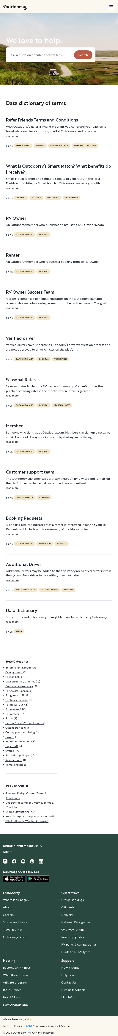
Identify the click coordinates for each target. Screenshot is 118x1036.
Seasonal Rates (21, 379)
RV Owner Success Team (30, 292)
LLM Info (67, 997)
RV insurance (12, 990)
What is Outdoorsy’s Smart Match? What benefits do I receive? (58, 169)
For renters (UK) (15, 714)
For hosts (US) (14, 704)
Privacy (18, 1026)
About (7, 907)
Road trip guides (72, 937)
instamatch (53, 198)
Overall (9, 751)
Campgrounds (14, 672)
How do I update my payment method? (29, 816)
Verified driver (20, 338)
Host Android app (15, 1005)
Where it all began (16, 900)
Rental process (14, 765)
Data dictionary (21, 610)
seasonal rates (62, 405)
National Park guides (75, 922)
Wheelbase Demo (15, 975)
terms (19, 631)
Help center (69, 975)
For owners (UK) (15, 709)
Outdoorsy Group (15, 937)
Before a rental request (19, 667)
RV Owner (16, 218)
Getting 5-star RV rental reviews (24, 723)
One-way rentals (72, 929)
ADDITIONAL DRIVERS (25, 590)
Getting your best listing (20, 732)
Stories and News (15, 922)
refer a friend (23, 146)
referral (40, 146)
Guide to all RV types (75, 952)
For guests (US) (14, 695)
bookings (21, 198)
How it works (70, 967)
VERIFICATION (60, 359)
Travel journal (12, 929)
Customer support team (30, 472)
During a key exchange (19, 686)
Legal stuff (11, 746)
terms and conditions (85, 146)
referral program (59, 146)
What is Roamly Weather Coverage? (26, 821)
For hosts (36, 198)
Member (14, 426)
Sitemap (66, 1026)
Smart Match (71, 198)
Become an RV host (16, 967)
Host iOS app (12, 997)
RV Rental (43, 235)
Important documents (18, 741)
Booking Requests (24, 518)
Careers (8, 914)
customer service (24, 497)
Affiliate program (15, 982)
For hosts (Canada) (16, 700)
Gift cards (67, 907)
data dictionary (24, 235)
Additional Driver (23, 564)
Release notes (13, 760)
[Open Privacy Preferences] (42, 1026)
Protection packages (17, 755)
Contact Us (69, 982)
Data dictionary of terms (20, 681)
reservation (45, 544)
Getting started (14, 728)
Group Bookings (72, 900)
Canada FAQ (12, 677)
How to (9, 737)
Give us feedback (73, 990)
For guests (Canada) (17, 691)
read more (12, 136)
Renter (13, 255)
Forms (9, 718)
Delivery (67, 914)
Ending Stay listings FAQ (20, 812)
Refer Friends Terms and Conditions (42, 120)
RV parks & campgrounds (79, 944)
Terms (6, 1026)
